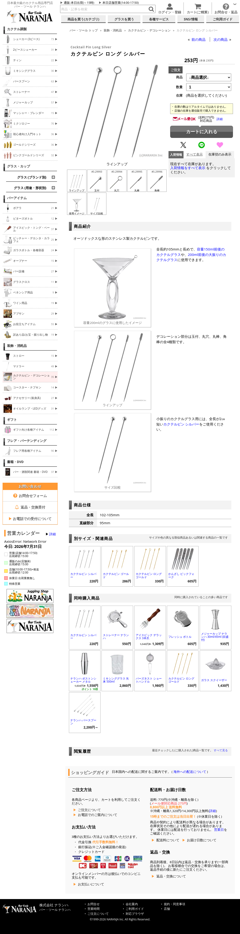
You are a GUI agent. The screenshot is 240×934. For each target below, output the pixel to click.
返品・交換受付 (30, 507)
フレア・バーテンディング (26, 441)
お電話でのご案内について (97, 815)
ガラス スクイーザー (214, 680)
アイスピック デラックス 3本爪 (149, 636)
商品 (179, 77)
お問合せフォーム (30, 495)
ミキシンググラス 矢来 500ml (116, 679)
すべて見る (221, 750)
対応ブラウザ (135, 913)
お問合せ (93, 904)
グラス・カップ (18, 166)
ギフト (12, 420)
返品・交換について (171, 876)
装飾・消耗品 (17, 346)
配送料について (167, 840)
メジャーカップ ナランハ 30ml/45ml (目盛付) (215, 637)
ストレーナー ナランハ (116, 636)
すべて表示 (194, 154)
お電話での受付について (30, 518)
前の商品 (198, 39)
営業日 (219, 830)
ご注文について (89, 810)
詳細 (52, 534)
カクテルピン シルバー (181, 424)
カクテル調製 (17, 29)
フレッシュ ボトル (179, 637)
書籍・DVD (15, 462)
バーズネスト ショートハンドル (149, 679)
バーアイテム (17, 198)
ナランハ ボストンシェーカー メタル (83, 679)
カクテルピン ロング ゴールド (149, 575)
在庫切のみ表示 (219, 154)
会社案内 (132, 904)
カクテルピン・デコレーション (149, 30)
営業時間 (93, 908)
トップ (84, 30)
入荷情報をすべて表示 (187, 168)
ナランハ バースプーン (83, 721)
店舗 (167, 908)
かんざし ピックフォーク (181, 575)
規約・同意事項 (174, 904)
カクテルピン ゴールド (116, 575)
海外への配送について (189, 772)
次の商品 (221, 39)
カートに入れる (201, 131)
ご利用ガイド (135, 908)
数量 (179, 87)
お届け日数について (201, 840)
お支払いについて (91, 884)
